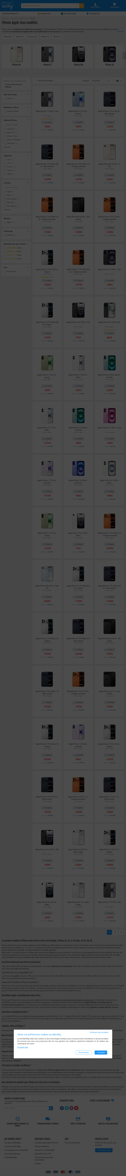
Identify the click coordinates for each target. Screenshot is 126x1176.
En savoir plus (22, 1047)
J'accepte (101, 1052)
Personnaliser (83, 1052)
